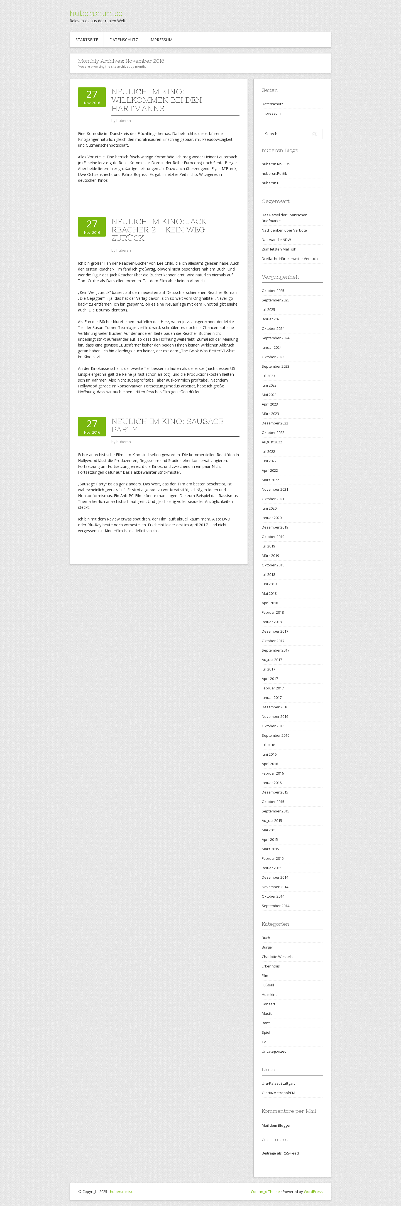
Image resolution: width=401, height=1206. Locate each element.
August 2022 (272, 441)
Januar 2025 (272, 318)
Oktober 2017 (273, 640)
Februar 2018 (273, 612)
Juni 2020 (269, 508)
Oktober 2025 (273, 290)
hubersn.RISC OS (276, 163)
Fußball (268, 985)
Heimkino (270, 994)
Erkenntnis (271, 966)
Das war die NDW (276, 239)
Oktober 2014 (273, 896)
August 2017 (272, 659)
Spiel (266, 1032)
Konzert (268, 1003)
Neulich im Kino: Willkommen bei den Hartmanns (156, 100)
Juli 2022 (268, 451)
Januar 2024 (272, 347)
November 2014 (275, 886)
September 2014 (275, 905)
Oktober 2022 (273, 432)
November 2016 (275, 716)
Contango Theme (265, 1191)
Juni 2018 (269, 583)
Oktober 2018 (273, 565)
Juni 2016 (269, 754)
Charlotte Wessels (277, 956)
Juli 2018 (268, 574)
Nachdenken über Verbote (284, 230)
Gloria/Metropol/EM (278, 1092)
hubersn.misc (96, 13)
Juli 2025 (268, 309)
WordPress (313, 1191)
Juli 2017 (268, 669)
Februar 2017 (273, 688)
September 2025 (275, 300)
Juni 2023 (269, 385)
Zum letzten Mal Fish (279, 249)
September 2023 (275, 366)
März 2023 (270, 413)
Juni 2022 (269, 460)
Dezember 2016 (275, 706)
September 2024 (275, 337)
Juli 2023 (268, 375)
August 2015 (272, 820)
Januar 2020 (272, 517)
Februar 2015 (273, 858)
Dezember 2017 (275, 631)
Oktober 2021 (273, 498)
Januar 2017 (272, 697)
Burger (267, 947)
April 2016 (270, 763)
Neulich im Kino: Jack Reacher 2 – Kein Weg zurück (158, 229)
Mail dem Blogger (276, 1125)
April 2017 (270, 678)
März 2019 (270, 555)
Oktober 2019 (273, 536)
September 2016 (275, 735)
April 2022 (270, 470)
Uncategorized (274, 1051)
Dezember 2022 (275, 423)
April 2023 (270, 404)
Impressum (161, 39)
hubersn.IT (271, 182)
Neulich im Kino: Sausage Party (167, 425)
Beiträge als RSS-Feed (280, 1153)
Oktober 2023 (273, 356)
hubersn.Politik (274, 173)
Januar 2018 (272, 621)
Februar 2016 (273, 773)
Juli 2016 (268, 744)
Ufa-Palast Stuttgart (278, 1083)
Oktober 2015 (273, 801)
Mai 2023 (269, 394)
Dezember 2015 (275, 792)
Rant (266, 1022)
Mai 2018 (269, 593)
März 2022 (270, 479)
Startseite (86, 39)
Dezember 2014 (275, 877)
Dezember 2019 (275, 527)
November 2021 (275, 489)
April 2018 (270, 602)
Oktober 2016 (273, 725)
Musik (267, 1013)
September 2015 (275, 811)
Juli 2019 (268, 546)
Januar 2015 (272, 867)
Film (265, 975)
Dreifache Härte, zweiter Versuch (290, 258)
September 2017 (275, 650)
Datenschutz (123, 39)
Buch (266, 937)
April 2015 (270, 839)
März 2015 (270, 848)
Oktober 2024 (273, 328)
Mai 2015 (269, 829)
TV (264, 1041)
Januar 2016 (272, 782)
